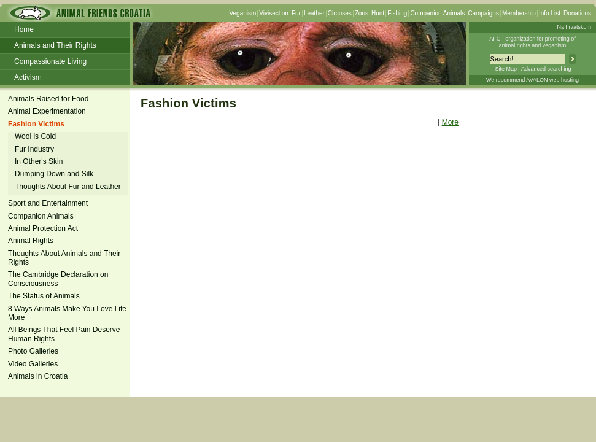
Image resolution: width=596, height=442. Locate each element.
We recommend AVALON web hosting (532, 80)
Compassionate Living (50, 61)
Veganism (242, 13)
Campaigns (483, 13)
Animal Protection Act (43, 228)
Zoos (361, 13)
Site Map (506, 69)
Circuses (340, 13)
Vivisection (273, 13)
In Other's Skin (39, 161)
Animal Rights (30, 240)
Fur (296, 13)
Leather (314, 13)
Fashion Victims (36, 124)
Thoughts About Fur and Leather (68, 186)
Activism (28, 77)
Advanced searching (546, 69)
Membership (519, 13)
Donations (577, 13)
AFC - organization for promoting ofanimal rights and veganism (532, 42)
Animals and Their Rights (55, 45)
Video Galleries (33, 364)
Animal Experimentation (47, 111)
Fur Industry (34, 149)
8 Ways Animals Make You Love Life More (67, 313)
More (450, 122)
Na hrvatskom (574, 27)
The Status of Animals (44, 296)
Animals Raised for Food (48, 99)
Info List (549, 13)
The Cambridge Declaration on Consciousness (58, 278)
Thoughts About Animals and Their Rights (64, 257)
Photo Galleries (33, 351)
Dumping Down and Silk (54, 173)
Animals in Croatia (38, 376)
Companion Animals (437, 13)
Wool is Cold (35, 136)
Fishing (397, 13)
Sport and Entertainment (48, 203)
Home (24, 29)
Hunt (377, 13)
